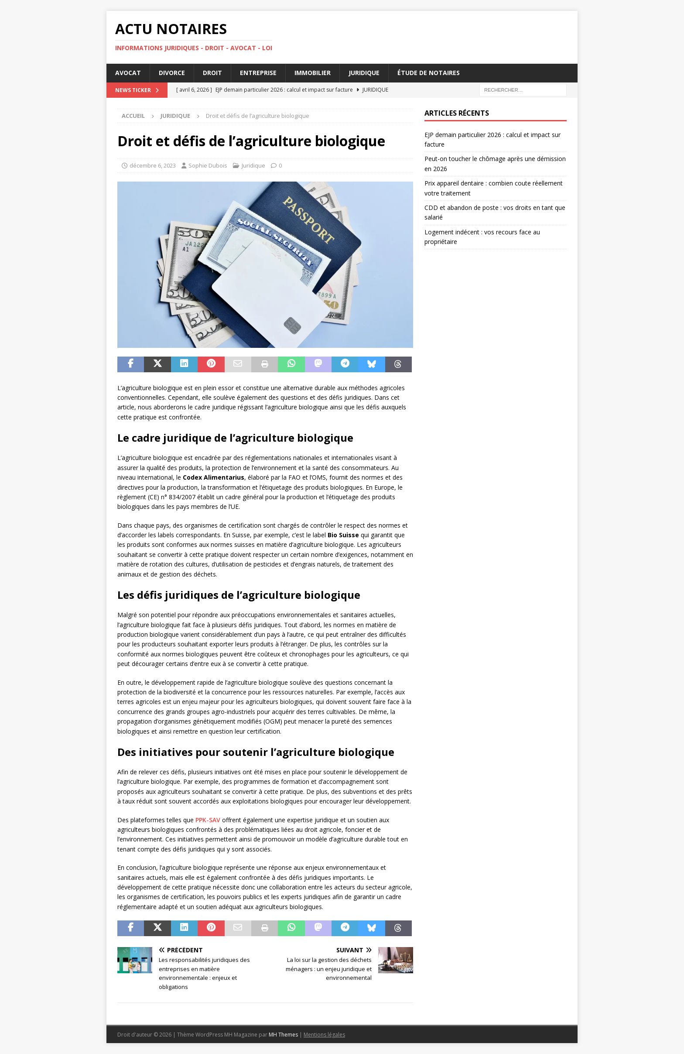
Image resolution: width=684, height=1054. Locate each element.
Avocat (128, 73)
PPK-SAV (207, 820)
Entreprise (258, 73)
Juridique (364, 73)
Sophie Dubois (207, 165)
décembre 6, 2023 (153, 165)
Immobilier (312, 73)
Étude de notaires (428, 73)
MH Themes (283, 1034)
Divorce (172, 73)
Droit (212, 73)
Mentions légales (324, 1034)
